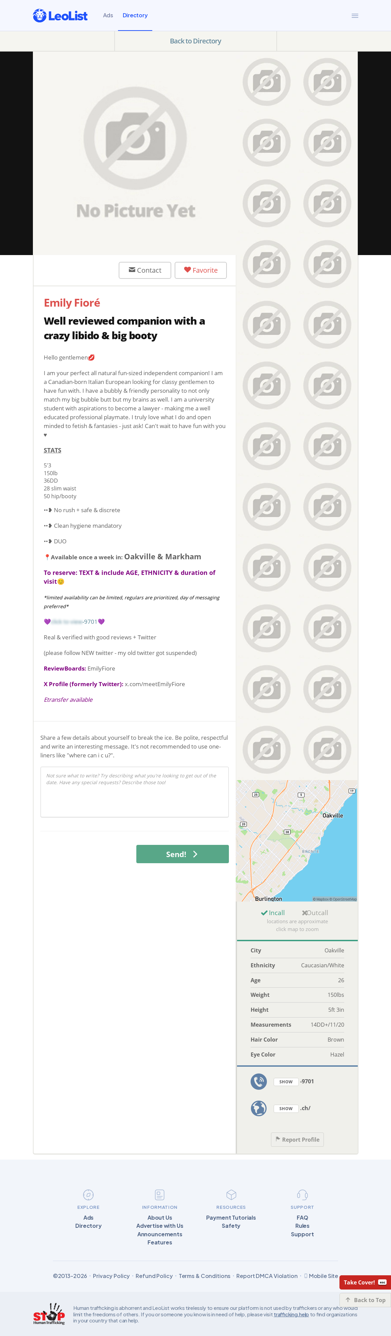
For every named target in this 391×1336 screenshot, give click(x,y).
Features (160, 1242)
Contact (145, 270)
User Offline (78, 270)
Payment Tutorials (231, 1218)
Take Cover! (365, 1282)
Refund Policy (154, 1276)
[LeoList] (60, 15)
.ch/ (292, 1108)
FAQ (302, 1218)
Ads (108, 15)
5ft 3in (336, 1009)
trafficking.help (291, 1314)
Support (302, 1234)
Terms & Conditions (205, 1276)
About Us (160, 1218)
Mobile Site (321, 1275)
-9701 (294, 1082)
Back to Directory (195, 40)
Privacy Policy (111, 1276)
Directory (135, 15)
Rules (302, 1226)
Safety (231, 1226)
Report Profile (297, 1140)
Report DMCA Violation (266, 1276)
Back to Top (365, 1300)
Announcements (159, 1234)
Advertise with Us (159, 1226)
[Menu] (355, 15)
